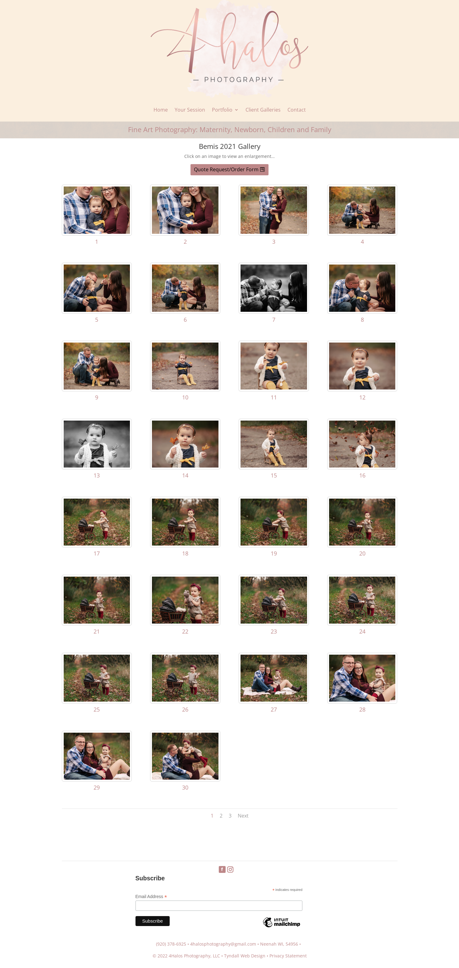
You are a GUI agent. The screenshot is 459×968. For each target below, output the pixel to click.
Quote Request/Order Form (226, 169)
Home (161, 109)
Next (243, 815)
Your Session (190, 109)
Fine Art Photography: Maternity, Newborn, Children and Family (229, 129)
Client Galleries (263, 109)
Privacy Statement (288, 956)
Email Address (151, 897)
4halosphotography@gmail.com (223, 944)
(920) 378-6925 (171, 944)
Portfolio (222, 109)
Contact (296, 109)
